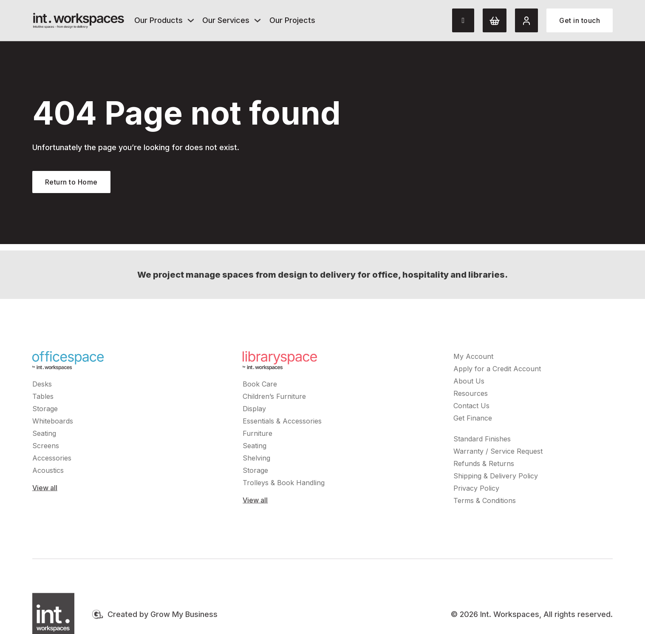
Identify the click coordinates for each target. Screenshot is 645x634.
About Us (468, 382)
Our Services (225, 20)
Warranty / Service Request (498, 453)
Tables (43, 398)
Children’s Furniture (274, 398)
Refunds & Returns (483, 465)
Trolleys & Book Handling (284, 484)
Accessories (51, 459)
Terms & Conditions (484, 502)
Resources (470, 395)
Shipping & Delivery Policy (495, 477)
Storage (45, 410)
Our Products (158, 20)
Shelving (256, 459)
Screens (45, 447)
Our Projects (292, 20)
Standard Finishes (482, 440)
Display (254, 410)
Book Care (260, 385)
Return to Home (71, 182)
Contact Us (471, 407)
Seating (44, 435)
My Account (473, 358)
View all (44, 489)
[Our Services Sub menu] (257, 20)
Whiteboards (52, 422)
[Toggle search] (463, 20)
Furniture (257, 435)
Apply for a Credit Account (497, 370)
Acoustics (48, 472)
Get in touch (579, 20)
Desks (42, 385)
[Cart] (494, 20)
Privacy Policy (476, 490)
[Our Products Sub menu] (191, 20)
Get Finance (472, 419)
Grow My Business (184, 615)
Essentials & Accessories (282, 422)
